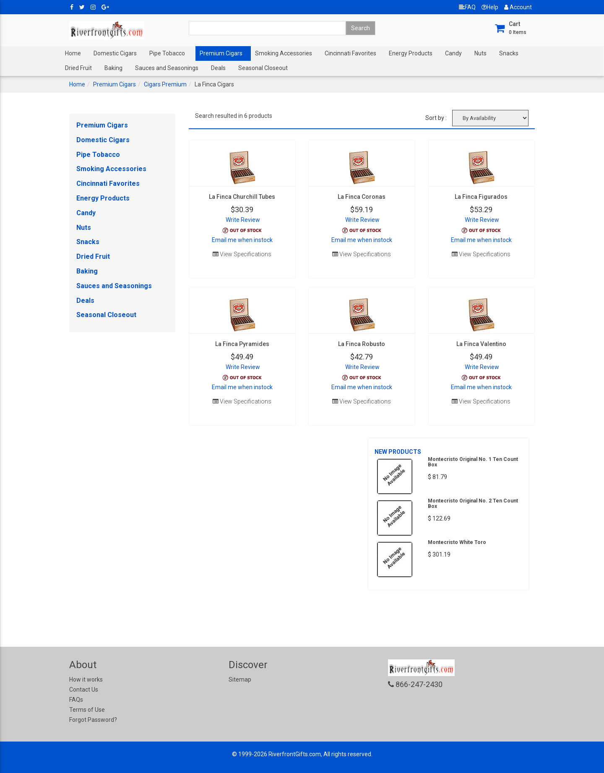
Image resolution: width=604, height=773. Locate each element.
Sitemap (240, 679)
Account (518, 7)
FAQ (467, 7)
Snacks (508, 53)
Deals (218, 68)
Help (490, 7)
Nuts (480, 53)
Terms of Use (87, 709)
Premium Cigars (221, 53)
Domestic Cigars (115, 53)
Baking (113, 68)
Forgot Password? (93, 719)
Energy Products (410, 53)
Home (73, 53)
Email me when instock (242, 240)
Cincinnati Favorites (350, 53)
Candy (453, 53)
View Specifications (242, 254)
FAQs (76, 699)
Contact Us (83, 689)
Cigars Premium (165, 84)
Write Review (243, 219)
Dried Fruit (78, 68)
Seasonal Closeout (263, 68)
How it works (86, 679)
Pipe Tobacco (167, 53)
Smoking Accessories (283, 53)
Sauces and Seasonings (166, 68)
